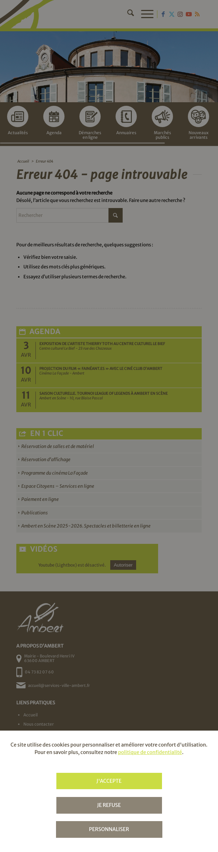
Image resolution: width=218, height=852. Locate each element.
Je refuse (109, 805)
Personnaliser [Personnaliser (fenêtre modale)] (109, 829)
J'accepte (109, 781)
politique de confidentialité (150, 752)
